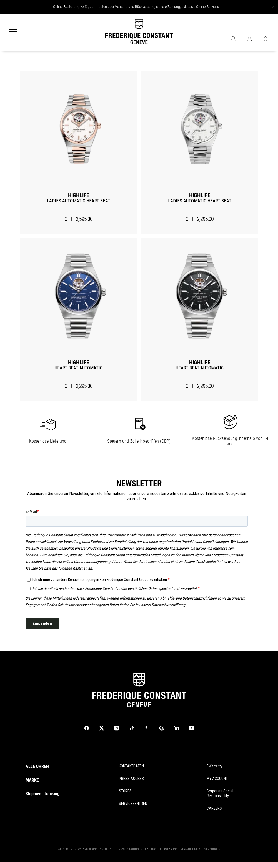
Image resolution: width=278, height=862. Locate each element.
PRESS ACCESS (131, 778)
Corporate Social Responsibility (220, 793)
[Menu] (12, 32)
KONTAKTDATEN (131, 766)
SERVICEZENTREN (133, 803)
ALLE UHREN (37, 766)
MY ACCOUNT (217, 778)
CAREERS (214, 808)
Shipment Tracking (42, 793)
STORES (125, 791)
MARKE (32, 780)
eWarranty (214, 766)
